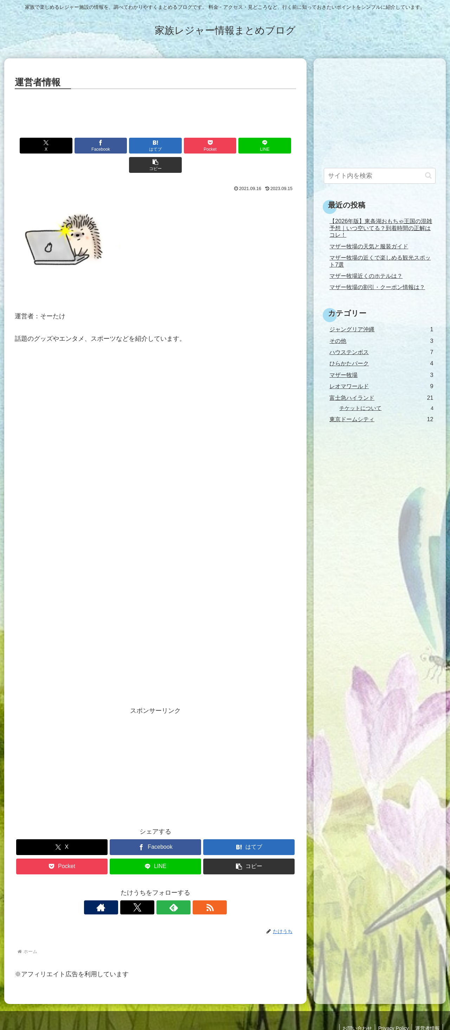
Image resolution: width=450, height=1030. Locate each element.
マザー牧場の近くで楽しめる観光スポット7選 (380, 260)
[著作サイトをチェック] (131, 888)
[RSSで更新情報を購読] (180, 888)
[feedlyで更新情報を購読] (163, 888)
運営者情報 (426, 1009)
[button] (273, 146)
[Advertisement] (155, 110)
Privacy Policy (392, 1009)
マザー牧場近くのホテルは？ (366, 276)
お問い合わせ (354, 1009)
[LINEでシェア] (226, 146)
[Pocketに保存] (178, 146)
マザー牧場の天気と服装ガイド (368, 246)
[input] (380, 176)
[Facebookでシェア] (84, 146)
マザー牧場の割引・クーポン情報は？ (377, 287)
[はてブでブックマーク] (131, 146)
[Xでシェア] (37, 146)
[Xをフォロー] (147, 888)
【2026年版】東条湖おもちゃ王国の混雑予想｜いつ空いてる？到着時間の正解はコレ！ (380, 228)
